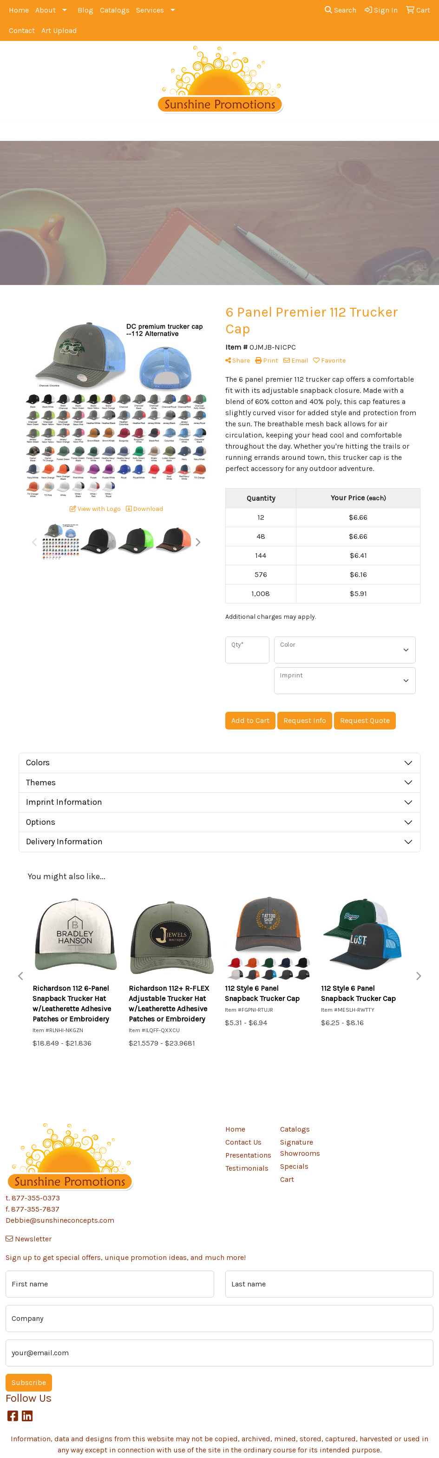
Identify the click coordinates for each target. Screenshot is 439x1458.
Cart (287, 1179)
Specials (294, 1166)
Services (150, 10)
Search (340, 10)
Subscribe (29, 1382)
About (45, 10)
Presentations (247, 1155)
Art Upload (59, 30)
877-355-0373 (36, 1197)
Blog (85, 10)
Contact (22, 30)
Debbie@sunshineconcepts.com (60, 1220)
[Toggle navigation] (14, 130)
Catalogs (115, 10)
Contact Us (243, 1142)
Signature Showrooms (300, 1148)
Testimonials (247, 1168)
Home (19, 10)
